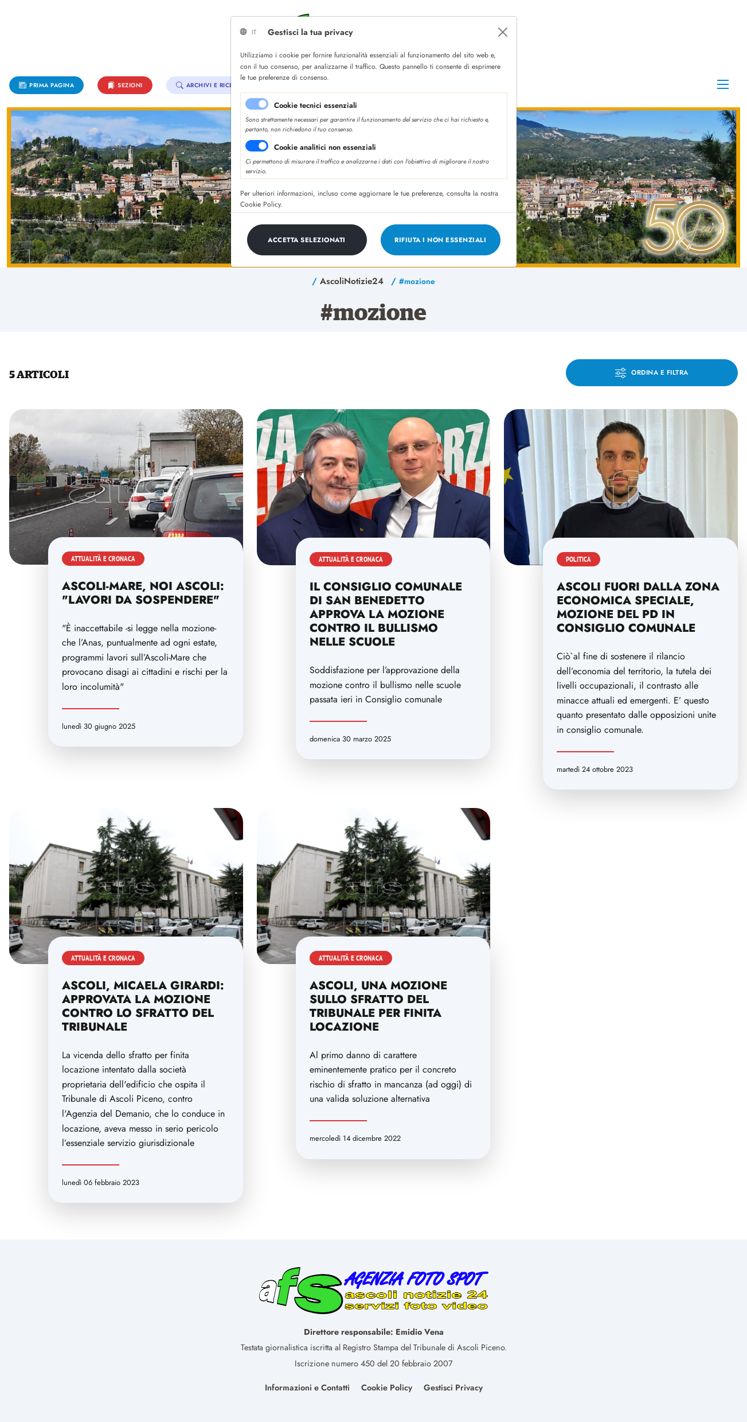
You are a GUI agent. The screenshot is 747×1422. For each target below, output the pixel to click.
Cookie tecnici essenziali (315, 105)
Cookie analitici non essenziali (325, 147)
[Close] (503, 32)
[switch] (256, 145)
